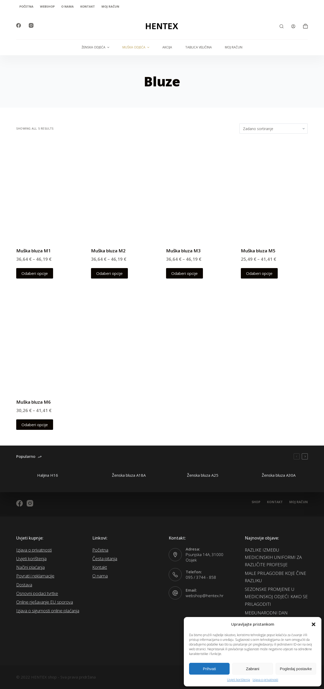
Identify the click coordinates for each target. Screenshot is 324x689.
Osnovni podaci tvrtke (37, 593)
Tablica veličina (198, 47)
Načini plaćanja (30, 567)
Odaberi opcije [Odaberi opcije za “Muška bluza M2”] (109, 273)
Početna (26, 6)
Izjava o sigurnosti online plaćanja (47, 611)
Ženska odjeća (96, 47)
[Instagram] (31, 25)
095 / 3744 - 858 (201, 577)
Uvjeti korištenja (238, 679)
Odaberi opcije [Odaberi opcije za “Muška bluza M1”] (34, 273)
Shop (256, 502)
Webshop (47, 6)
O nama (67, 6)
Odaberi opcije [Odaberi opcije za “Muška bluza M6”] (34, 424)
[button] (313, 624)
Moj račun (110, 6)
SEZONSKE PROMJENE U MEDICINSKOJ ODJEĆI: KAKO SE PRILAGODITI (276, 596)
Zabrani (252, 668)
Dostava (24, 585)
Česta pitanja (104, 558)
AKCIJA (167, 47)
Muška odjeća (136, 47)
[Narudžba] (273, 128)
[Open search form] (281, 26)
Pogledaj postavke (296, 668)
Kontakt (87, 6)
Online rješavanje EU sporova (44, 602)
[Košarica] (305, 26)
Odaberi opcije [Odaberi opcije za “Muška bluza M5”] (259, 273)
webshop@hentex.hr (205, 595)
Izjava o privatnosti (265, 679)
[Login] (293, 26)
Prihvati (209, 668)
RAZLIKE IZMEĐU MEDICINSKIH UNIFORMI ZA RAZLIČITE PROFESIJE (273, 557)
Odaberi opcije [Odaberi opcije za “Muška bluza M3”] (184, 273)
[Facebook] (18, 25)
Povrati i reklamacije (35, 576)
